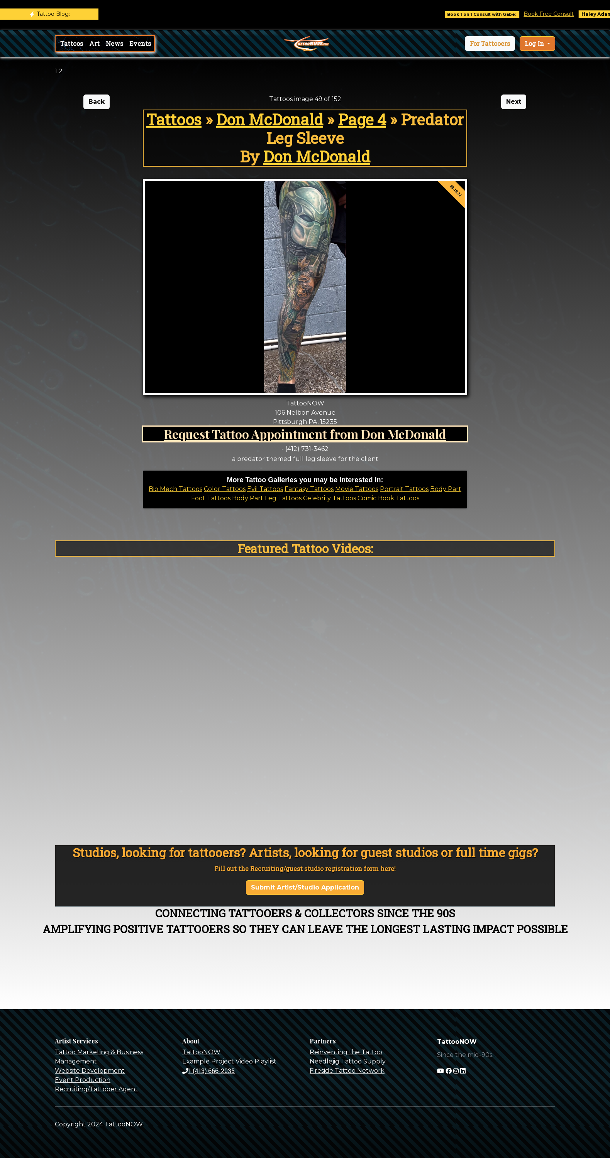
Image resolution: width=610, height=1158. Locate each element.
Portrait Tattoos (404, 489)
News (114, 43)
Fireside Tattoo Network (347, 1070)
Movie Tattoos (356, 489)
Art (94, 43)
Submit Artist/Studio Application (305, 887)
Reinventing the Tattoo (346, 1052)
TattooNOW (201, 1052)
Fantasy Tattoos (309, 489)
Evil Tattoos (265, 489)
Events (140, 43)
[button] (490, 43)
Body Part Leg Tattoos (267, 498)
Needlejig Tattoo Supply (348, 1061)
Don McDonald (269, 119)
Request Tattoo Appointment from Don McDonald (305, 433)
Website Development (90, 1070)
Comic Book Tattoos (388, 498)
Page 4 (362, 119)
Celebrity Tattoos (329, 498)
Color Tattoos (225, 489)
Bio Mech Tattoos (175, 489)
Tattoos (71, 43)
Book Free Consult (556, 13)
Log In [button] (535, 43)
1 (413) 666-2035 (208, 1071)
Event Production (82, 1080)
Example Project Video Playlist (229, 1061)
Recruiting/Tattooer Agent (96, 1089)
